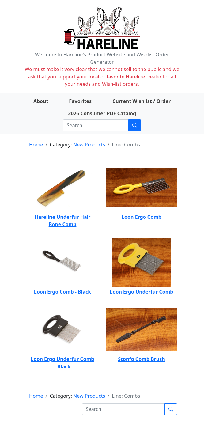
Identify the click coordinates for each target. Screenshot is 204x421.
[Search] (96, 125)
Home (36, 144)
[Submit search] (134, 125)
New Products (89, 144)
